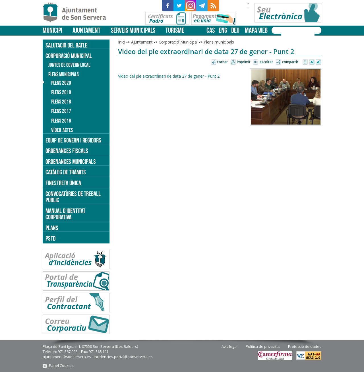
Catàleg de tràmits (66, 172)
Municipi (52, 30)
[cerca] (290, 35)
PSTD (50, 238)
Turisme (175, 30)
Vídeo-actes (62, 130)
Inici (121, 42)
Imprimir (244, 61)
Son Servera (77, 13)
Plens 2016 (61, 121)
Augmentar (318, 62)
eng (223, 30)
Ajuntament (86, 30)
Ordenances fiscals (67, 150)
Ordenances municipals (71, 161)
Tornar (222, 61)
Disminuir (312, 62)
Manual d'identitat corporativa (65, 214)
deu (235, 30)
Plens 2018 (61, 102)
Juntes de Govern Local (69, 65)
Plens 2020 (61, 83)
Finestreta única (63, 182)
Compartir (290, 61)
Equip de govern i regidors (73, 140)
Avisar (305, 62)
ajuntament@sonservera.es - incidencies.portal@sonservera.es (98, 356)
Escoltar (266, 61)
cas (210, 30)
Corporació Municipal (178, 42)
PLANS (52, 227)
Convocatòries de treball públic (73, 197)
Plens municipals (219, 42)
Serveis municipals (133, 30)
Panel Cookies (61, 365)
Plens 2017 (61, 111)
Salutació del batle (66, 45)
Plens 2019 (61, 92)
